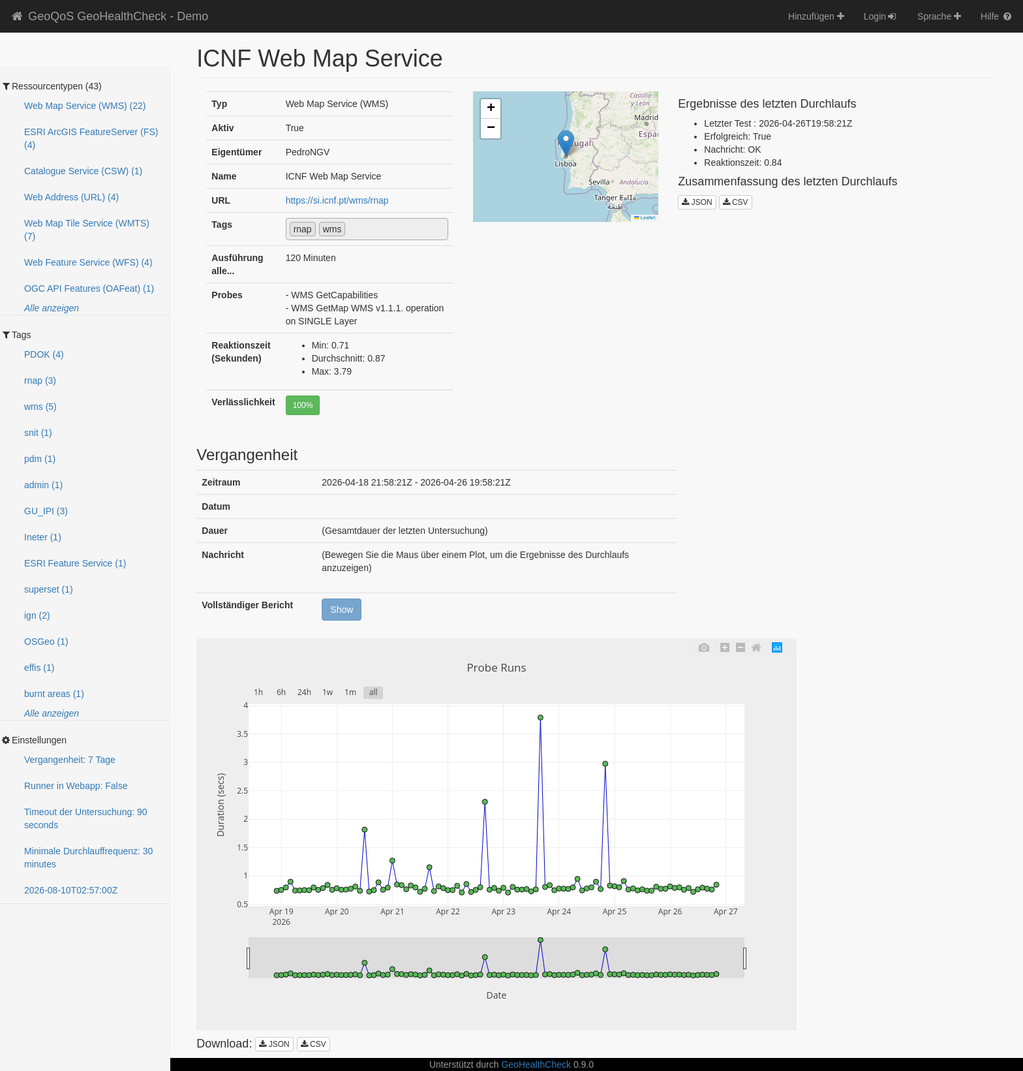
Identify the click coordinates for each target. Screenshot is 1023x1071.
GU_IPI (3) (46, 511)
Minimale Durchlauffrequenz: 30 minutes (88, 857)
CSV (735, 202)
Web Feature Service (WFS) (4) (88, 262)
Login (881, 16)
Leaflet (644, 218)
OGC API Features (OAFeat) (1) (89, 288)
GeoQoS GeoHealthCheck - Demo (109, 16)
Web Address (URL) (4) (71, 197)
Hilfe (997, 16)
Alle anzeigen (51, 308)
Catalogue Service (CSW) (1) (83, 171)
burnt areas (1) (54, 694)
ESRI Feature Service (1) (75, 563)
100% (303, 405)
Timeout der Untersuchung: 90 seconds (85, 818)
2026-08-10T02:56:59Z (70, 890)
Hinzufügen (816, 16)
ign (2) (37, 615)
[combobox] (367, 229)
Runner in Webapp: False (76, 786)
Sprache (939, 16)
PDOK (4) (44, 354)
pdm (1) (39, 459)
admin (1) (43, 485)
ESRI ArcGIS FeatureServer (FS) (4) (91, 138)
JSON (697, 202)
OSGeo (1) (46, 641)
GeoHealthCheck (536, 1064)
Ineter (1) (42, 537)
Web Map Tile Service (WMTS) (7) (86, 229)
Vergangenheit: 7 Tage (69, 759)
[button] (566, 143)
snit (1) (38, 432)
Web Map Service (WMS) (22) (84, 106)
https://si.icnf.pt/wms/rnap (337, 200)
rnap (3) (40, 380)
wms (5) (40, 406)
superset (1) (48, 589)
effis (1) (39, 667)
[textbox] (352, 228)
